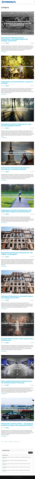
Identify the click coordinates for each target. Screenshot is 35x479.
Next (19, 441)
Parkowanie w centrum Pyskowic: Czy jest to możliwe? (17, 82)
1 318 (14, 441)
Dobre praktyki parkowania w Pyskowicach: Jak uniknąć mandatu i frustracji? (16, 382)
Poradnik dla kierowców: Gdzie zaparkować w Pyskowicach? (17, 339)
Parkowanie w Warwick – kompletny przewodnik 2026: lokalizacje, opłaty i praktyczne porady (17, 470)
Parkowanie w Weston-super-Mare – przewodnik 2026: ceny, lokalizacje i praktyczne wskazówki (17, 457)
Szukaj (3, 450)
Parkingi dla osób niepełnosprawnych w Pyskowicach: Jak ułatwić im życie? (15, 168)
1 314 (7, 441)
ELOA (21, 477)
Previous (2, 441)
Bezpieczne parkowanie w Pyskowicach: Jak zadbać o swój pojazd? (17, 253)
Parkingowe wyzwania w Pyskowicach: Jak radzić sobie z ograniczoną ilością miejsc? (16, 211)
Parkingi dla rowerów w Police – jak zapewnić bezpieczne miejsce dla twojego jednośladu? (17, 424)
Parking (7, 85)
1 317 (12, 441)
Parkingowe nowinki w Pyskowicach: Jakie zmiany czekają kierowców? (16, 125)
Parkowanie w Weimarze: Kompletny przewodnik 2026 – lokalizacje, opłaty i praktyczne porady (17, 463)
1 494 (17, 441)
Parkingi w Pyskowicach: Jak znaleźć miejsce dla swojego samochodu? (17, 297)
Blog (34, 1)
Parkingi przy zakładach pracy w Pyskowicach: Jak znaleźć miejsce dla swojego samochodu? (14, 39)
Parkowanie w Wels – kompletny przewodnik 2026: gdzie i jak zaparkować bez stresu (15, 460)
